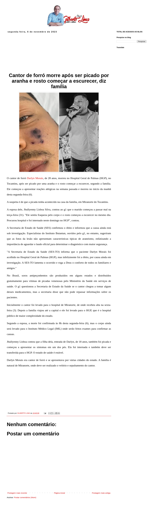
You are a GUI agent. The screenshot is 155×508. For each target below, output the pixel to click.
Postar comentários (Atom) (25, 497)
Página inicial (59, 493)
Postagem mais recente (17, 493)
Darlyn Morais (35, 178)
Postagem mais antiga (101, 493)
